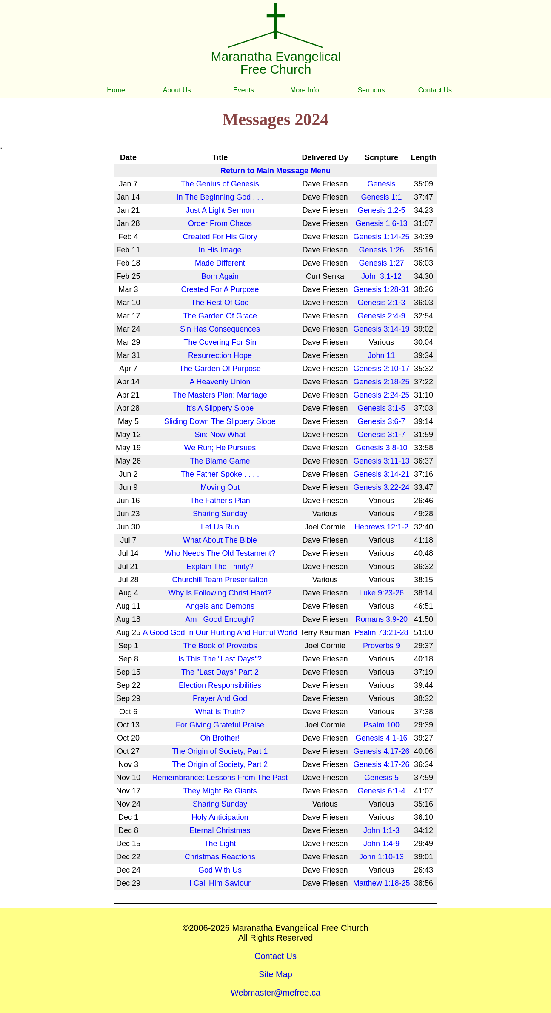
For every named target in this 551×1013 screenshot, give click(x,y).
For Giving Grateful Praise (220, 725)
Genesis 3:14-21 (381, 474)
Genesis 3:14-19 (381, 329)
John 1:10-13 (381, 857)
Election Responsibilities (220, 685)
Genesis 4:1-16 (381, 738)
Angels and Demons (220, 606)
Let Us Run (220, 527)
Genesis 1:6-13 (381, 223)
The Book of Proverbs (220, 645)
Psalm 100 (381, 725)
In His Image (219, 250)
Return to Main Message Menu (275, 170)
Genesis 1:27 (381, 263)
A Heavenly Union (219, 382)
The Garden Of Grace (220, 316)
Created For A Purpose (220, 289)
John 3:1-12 (381, 276)
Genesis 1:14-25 (381, 236)
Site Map (275, 974)
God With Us (220, 870)
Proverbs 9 (381, 645)
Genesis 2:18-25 (381, 382)
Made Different (220, 263)
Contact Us (435, 90)
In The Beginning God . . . (220, 197)
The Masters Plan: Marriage (220, 395)
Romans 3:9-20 (381, 619)
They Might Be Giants (220, 791)
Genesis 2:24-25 (381, 395)
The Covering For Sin (219, 342)
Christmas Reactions (220, 857)
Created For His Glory (220, 236)
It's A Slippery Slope (220, 408)
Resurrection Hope (220, 355)
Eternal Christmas (219, 830)
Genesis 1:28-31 (381, 289)
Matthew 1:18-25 (381, 883)
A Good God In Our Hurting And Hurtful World (220, 632)
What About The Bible (220, 540)
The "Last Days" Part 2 (220, 672)
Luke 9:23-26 (381, 593)
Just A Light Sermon (220, 210)
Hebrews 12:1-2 (381, 527)
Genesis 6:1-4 (381, 791)
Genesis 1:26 (381, 250)
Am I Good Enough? (219, 619)
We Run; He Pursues (220, 448)
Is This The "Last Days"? (220, 659)
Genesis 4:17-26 (381, 751)
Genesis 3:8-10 (381, 448)
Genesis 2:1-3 (381, 302)
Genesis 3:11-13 (381, 461)
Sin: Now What (219, 434)
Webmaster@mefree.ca (275, 992)
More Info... (307, 90)
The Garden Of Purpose (220, 368)
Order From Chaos (220, 223)
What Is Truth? (220, 711)
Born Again (220, 276)
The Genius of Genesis (220, 184)
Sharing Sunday (220, 513)
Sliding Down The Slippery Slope (220, 421)
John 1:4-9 (381, 843)
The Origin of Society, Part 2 (220, 764)
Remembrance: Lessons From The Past (220, 777)
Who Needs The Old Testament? (220, 553)
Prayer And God (220, 698)
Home (116, 90)
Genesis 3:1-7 (381, 434)
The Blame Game (220, 461)
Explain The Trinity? (220, 566)
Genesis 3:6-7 (381, 421)
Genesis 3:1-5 (381, 408)
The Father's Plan (220, 500)
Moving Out (220, 487)
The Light (220, 843)
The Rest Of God (220, 302)
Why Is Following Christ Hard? (219, 593)
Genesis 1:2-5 (381, 210)
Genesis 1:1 (381, 197)
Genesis (381, 184)
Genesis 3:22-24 (381, 487)
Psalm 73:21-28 (381, 632)
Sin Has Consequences (220, 329)
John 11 (381, 355)
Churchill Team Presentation (220, 579)
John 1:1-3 (381, 830)
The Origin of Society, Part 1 (220, 751)
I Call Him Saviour (220, 883)
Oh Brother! (220, 738)
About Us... (180, 90)
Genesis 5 (381, 777)
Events (243, 90)
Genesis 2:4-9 (381, 316)
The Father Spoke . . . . (220, 474)
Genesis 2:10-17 (381, 368)
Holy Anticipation (219, 817)
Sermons (371, 90)
